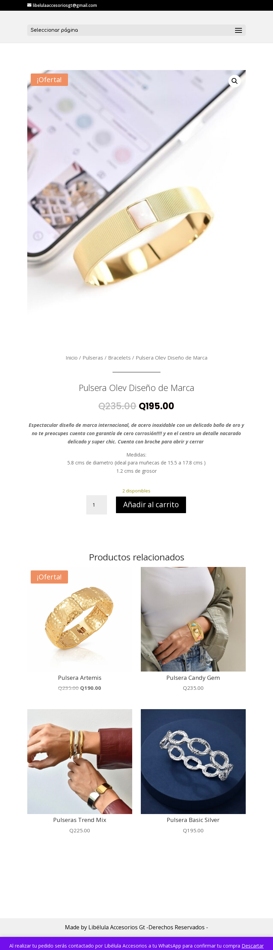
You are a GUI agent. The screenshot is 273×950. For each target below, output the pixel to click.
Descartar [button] (253, 945)
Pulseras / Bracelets (106, 357)
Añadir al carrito (151, 504)
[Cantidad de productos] (96, 505)
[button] (234, 81)
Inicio (72, 357)
